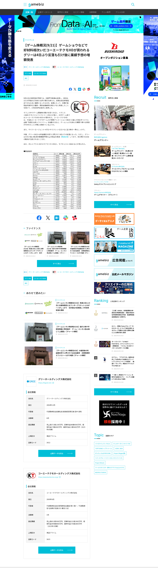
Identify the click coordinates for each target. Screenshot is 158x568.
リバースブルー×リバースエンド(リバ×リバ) (108, 458)
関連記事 (65, 137)
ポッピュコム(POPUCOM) (103, 453)
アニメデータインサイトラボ (121, 444)
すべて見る (57, 263)
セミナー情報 (78, 12)
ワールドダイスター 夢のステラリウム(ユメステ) (109, 467)
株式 (26, 78)
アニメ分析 (120, 12)
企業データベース (45, 12)
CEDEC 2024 (119, 448)
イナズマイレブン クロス (102, 444)
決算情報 (92, 12)
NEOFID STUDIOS (100, 472)
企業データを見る (56, 453)
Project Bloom (99, 463)
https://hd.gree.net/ (46, 383)
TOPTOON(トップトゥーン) (103, 448)
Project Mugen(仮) (119, 453)
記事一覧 (29, 12)
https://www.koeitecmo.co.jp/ (49, 477)
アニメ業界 (106, 12)
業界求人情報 (62, 12)
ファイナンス (29, 40)
